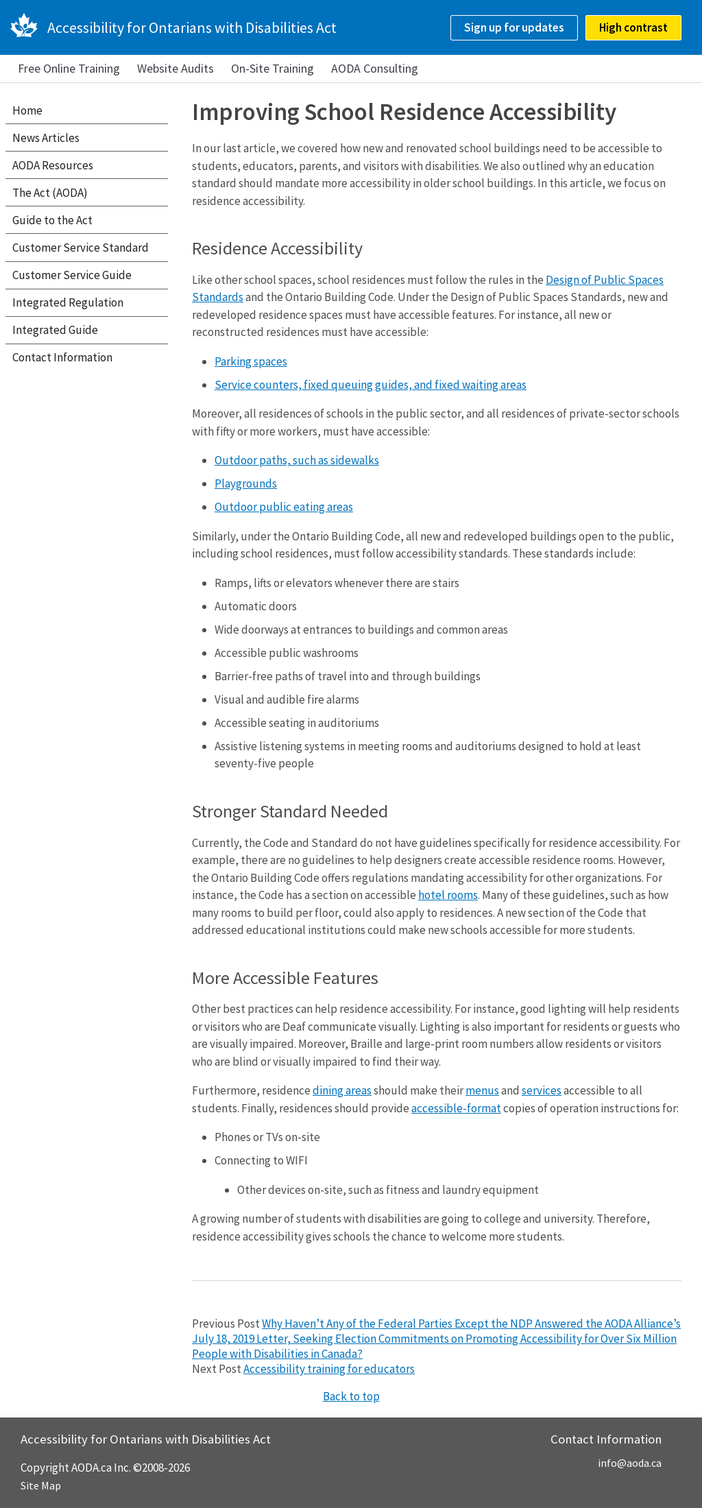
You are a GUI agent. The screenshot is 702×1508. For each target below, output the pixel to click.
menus (482, 1090)
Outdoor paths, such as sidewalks (297, 460)
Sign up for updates (514, 27)
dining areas (342, 1090)
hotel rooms (448, 894)
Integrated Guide (55, 329)
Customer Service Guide (72, 275)
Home (27, 110)
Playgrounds (246, 483)
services (541, 1090)
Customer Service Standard (80, 247)
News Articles (46, 137)
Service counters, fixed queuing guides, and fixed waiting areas (370, 384)
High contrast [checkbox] (633, 27)
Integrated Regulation (67, 302)
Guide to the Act (52, 220)
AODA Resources (52, 165)
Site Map (41, 1485)
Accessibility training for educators (329, 1368)
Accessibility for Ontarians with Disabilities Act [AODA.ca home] (192, 27)
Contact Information (62, 357)
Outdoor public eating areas (284, 506)
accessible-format (456, 1108)
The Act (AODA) (50, 192)
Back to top (351, 1396)
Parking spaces (251, 361)
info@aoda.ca (630, 1463)
